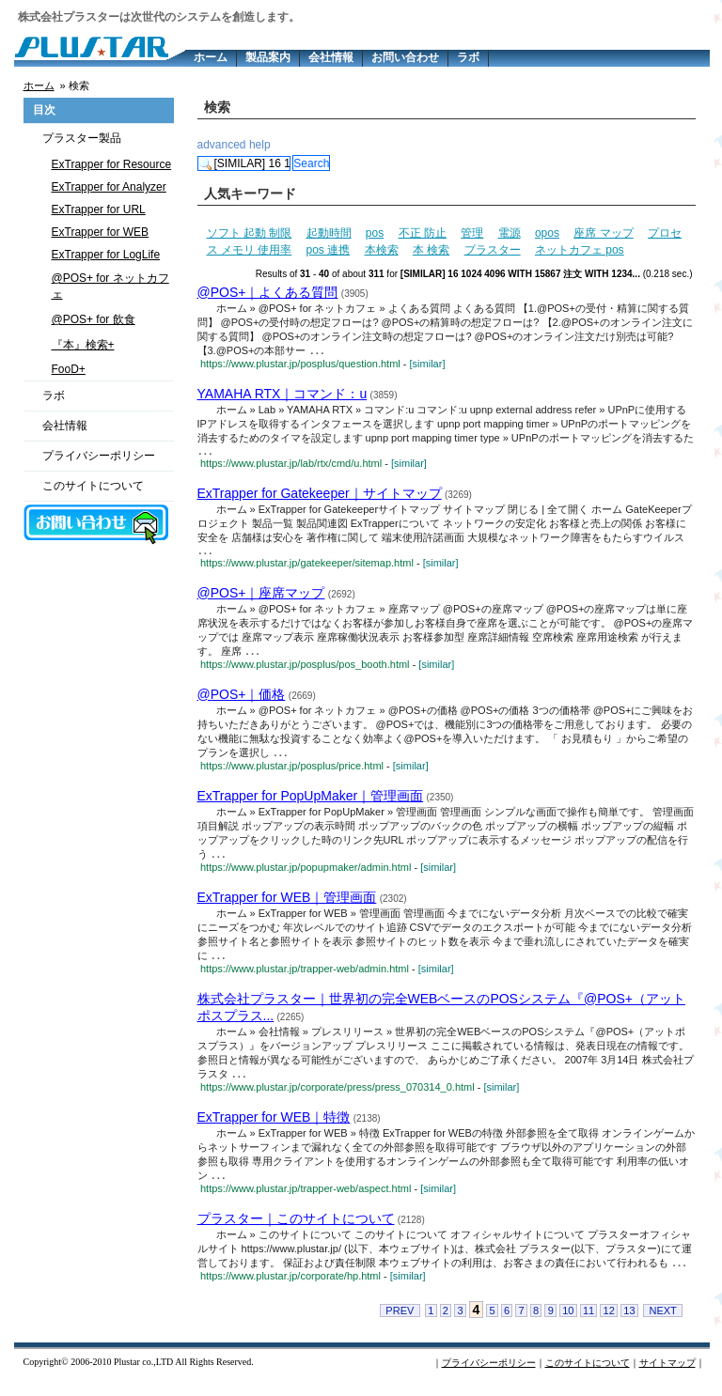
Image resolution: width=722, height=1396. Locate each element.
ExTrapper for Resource (112, 164)
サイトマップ (667, 1374)
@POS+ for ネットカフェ (110, 286)
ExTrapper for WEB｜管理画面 (287, 904)
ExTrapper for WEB (100, 232)
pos (375, 233)
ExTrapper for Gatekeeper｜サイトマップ (319, 496)
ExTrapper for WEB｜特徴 (274, 1126)
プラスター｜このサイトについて (296, 1228)
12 (609, 1321)
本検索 (382, 249)
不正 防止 (423, 233)
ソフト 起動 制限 (249, 233)
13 (629, 1321)
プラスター (492, 249)
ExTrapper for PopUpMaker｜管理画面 (310, 802)
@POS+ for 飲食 (93, 319)
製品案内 (267, 57)
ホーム (211, 57)
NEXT (662, 1321)
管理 (472, 233)
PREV (399, 1321)
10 (567, 1321)
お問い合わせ (405, 57)
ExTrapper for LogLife (106, 254)
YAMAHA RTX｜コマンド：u (282, 394)
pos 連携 (328, 249)
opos (547, 233)
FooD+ (69, 369)
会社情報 (330, 57)
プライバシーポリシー (98, 455)
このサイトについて (93, 485)
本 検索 (431, 249)
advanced (221, 144)
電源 (509, 233)
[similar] (428, 364)
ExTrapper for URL (99, 209)
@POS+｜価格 (241, 699)
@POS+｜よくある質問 (267, 292)
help (260, 144)
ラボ (468, 57)
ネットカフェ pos (579, 249)
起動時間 (329, 233)
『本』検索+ (83, 344)
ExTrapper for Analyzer (109, 187)
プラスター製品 (81, 138)
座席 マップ (603, 233)
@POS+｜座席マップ (261, 597)
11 (588, 1321)
